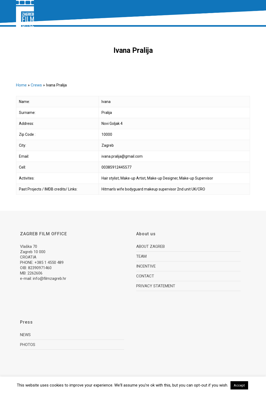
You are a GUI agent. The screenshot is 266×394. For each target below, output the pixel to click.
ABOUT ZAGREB (150, 246)
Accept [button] (239, 385)
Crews (36, 85)
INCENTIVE (146, 266)
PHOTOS (27, 344)
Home (21, 85)
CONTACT (145, 276)
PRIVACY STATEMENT (155, 286)
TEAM (141, 256)
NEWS (25, 334)
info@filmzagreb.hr (49, 278)
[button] (247, 13)
